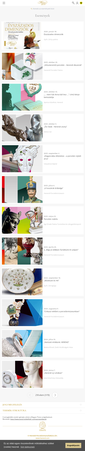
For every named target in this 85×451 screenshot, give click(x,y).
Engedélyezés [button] (73, 445)
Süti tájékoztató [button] (27, 447)
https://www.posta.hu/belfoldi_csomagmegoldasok (28, 419)
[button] (62, 445)
